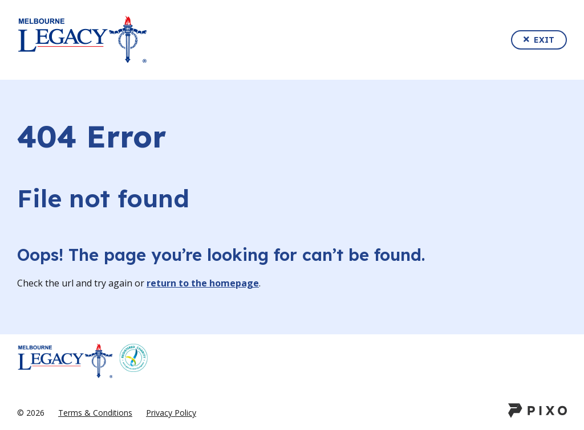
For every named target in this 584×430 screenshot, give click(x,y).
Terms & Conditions (95, 412)
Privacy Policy (171, 412)
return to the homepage (203, 283)
